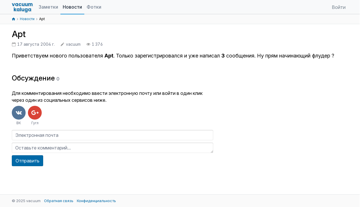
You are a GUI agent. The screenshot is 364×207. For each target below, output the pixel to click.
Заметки (48, 7)
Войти (339, 7)
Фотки (94, 7)
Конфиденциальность (96, 200)
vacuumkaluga (22, 6)
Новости (72, 7)
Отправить (27, 161)
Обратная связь (58, 200)
